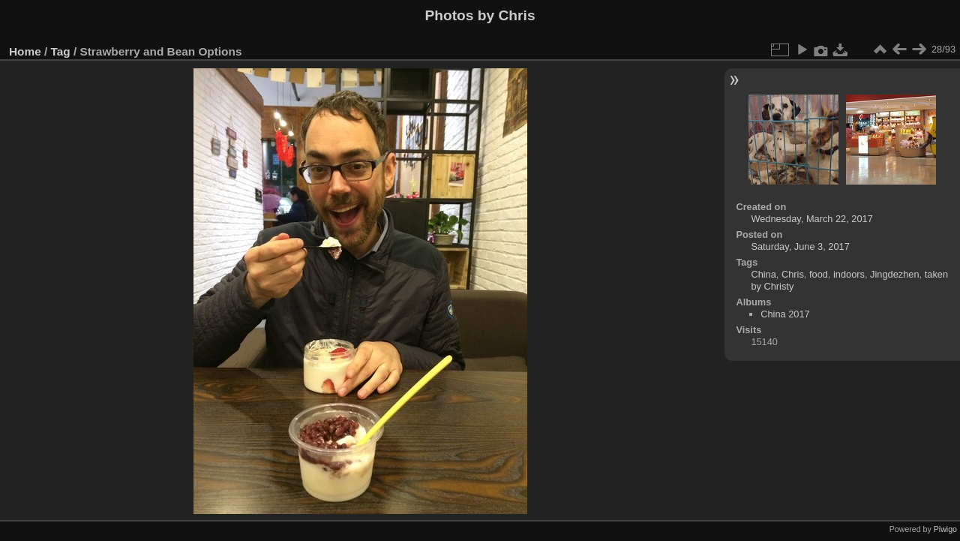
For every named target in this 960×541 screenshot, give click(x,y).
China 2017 (784, 314)
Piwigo (945, 528)
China (763, 274)
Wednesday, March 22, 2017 (811, 218)
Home (25, 51)
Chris (793, 274)
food (818, 274)
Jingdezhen (894, 274)
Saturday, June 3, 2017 (800, 246)
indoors (849, 274)
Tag (60, 51)
